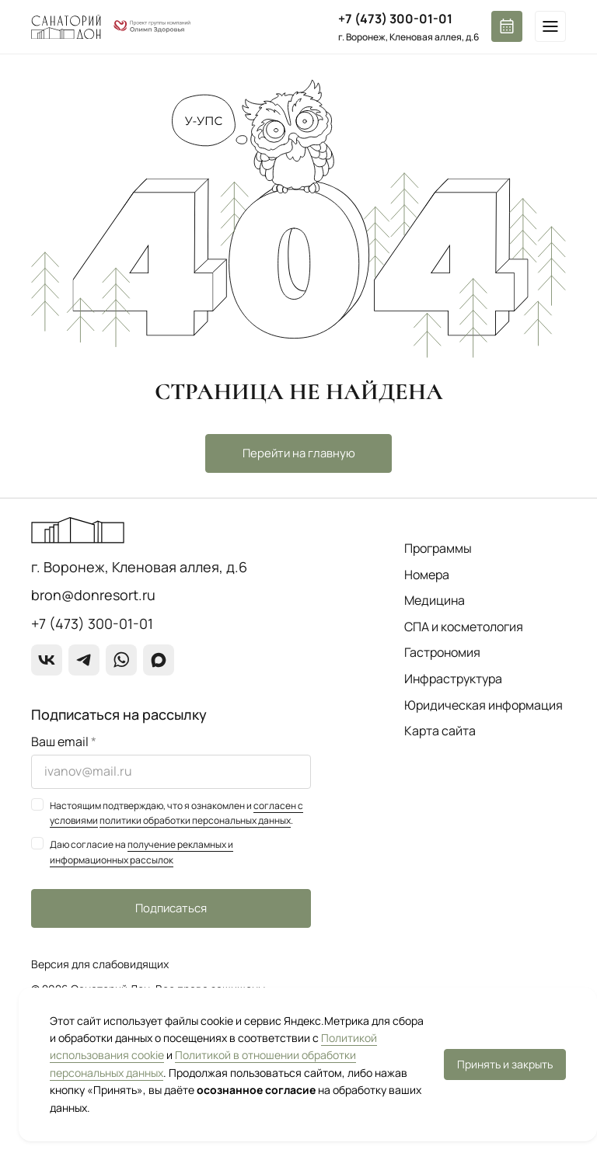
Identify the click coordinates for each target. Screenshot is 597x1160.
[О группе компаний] (152, 26)
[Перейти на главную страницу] (66, 27)
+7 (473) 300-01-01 (395, 18)
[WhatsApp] (121, 660)
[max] (158, 660)
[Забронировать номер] (506, 26)
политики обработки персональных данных (195, 820)
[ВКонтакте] (46, 660)
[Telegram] (84, 660)
